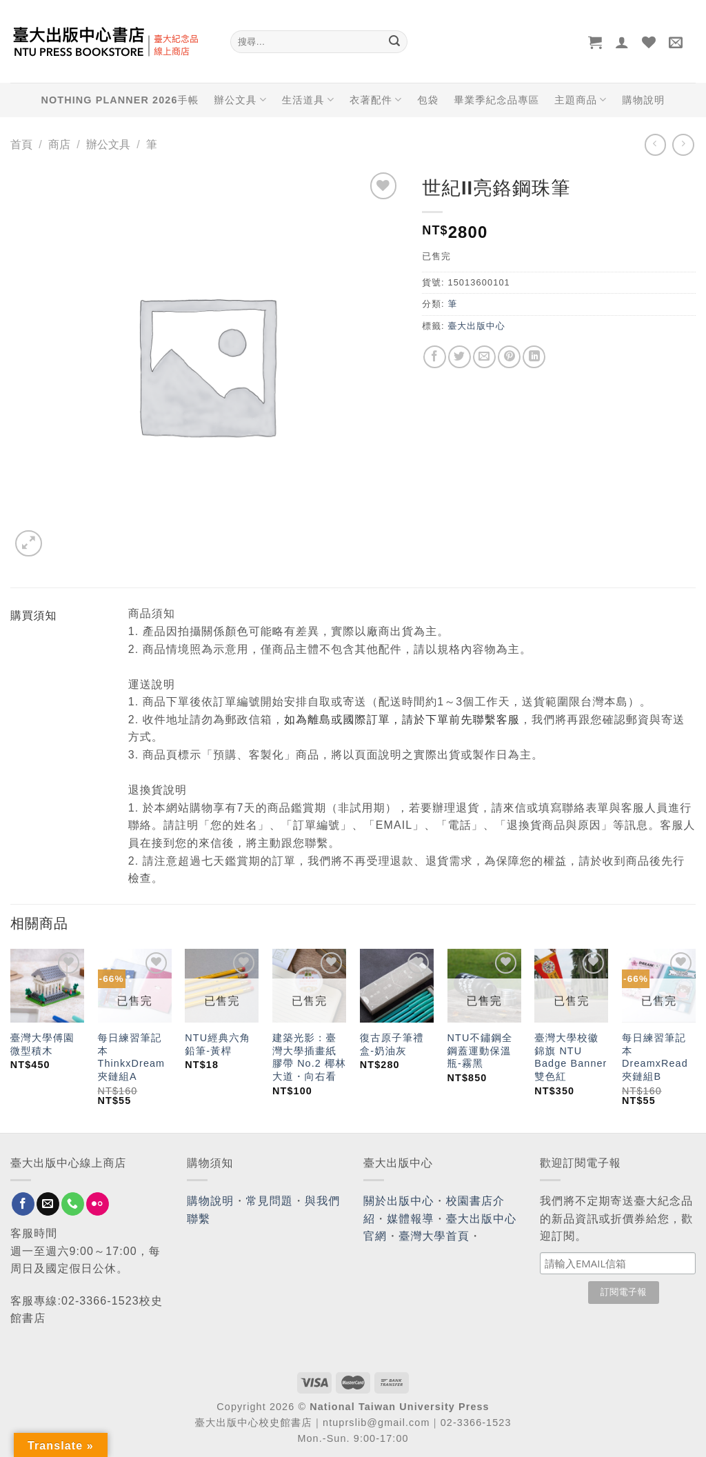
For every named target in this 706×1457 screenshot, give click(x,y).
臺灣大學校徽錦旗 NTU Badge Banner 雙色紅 (570, 1057)
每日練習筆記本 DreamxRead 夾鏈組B (655, 1057)
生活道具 (308, 99)
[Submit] (394, 42)
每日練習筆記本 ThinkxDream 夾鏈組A (131, 1057)
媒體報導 (410, 1219)
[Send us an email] (48, 1204)
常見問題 (269, 1201)
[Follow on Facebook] (23, 1204)
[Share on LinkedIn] (534, 356)
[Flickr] (97, 1204)
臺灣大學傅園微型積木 (42, 1044)
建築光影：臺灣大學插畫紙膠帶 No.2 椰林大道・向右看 (309, 1057)
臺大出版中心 (476, 326)
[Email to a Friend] (484, 356)
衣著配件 (376, 99)
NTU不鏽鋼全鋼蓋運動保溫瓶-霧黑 (480, 1050)
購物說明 (643, 99)
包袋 (427, 99)
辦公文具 (240, 99)
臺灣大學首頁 (434, 1236)
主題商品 (580, 99)
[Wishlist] (649, 42)
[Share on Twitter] (459, 356)
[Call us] (72, 1204)
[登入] (622, 42)
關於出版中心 (398, 1201)
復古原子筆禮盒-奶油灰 (392, 1044)
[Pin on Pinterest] (509, 356)
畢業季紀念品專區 (496, 99)
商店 (59, 144)
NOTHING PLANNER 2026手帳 (120, 99)
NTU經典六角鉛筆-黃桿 (217, 1044)
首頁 (21, 144)
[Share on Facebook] (434, 356)
